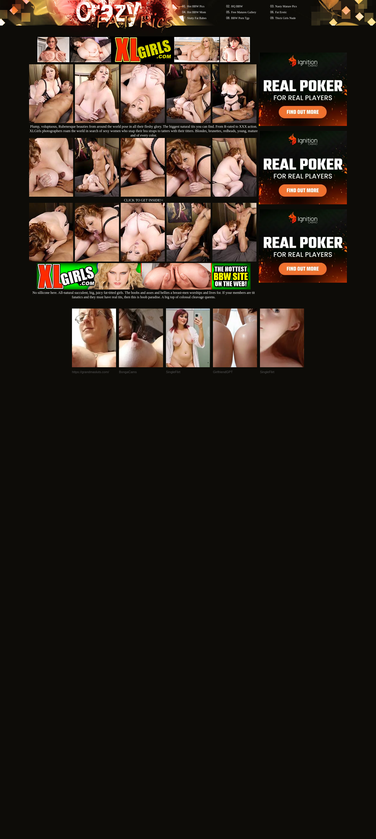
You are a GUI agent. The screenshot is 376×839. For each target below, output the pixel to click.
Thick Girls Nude (285, 18)
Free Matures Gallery (243, 12)
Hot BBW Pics (195, 6)
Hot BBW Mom (196, 12)
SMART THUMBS (198, 727)
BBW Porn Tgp (240, 18)
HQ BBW (237, 6)
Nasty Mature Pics (286, 6)
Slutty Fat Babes (197, 18)
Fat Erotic (281, 12)
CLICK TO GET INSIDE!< (143, 200)
